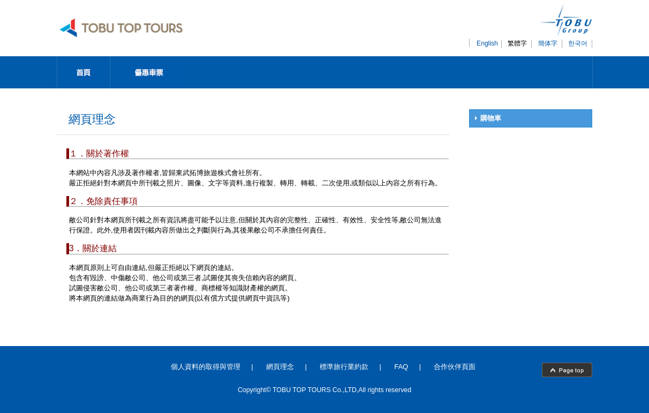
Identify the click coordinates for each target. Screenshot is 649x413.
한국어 (577, 43)
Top (83, 72)
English (487, 43)
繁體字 (517, 43)
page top (567, 370)
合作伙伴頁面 (455, 367)
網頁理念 (280, 367)
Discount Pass (148, 72)
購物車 (490, 118)
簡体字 (547, 43)
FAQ (401, 367)
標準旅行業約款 (344, 367)
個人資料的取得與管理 (205, 367)
